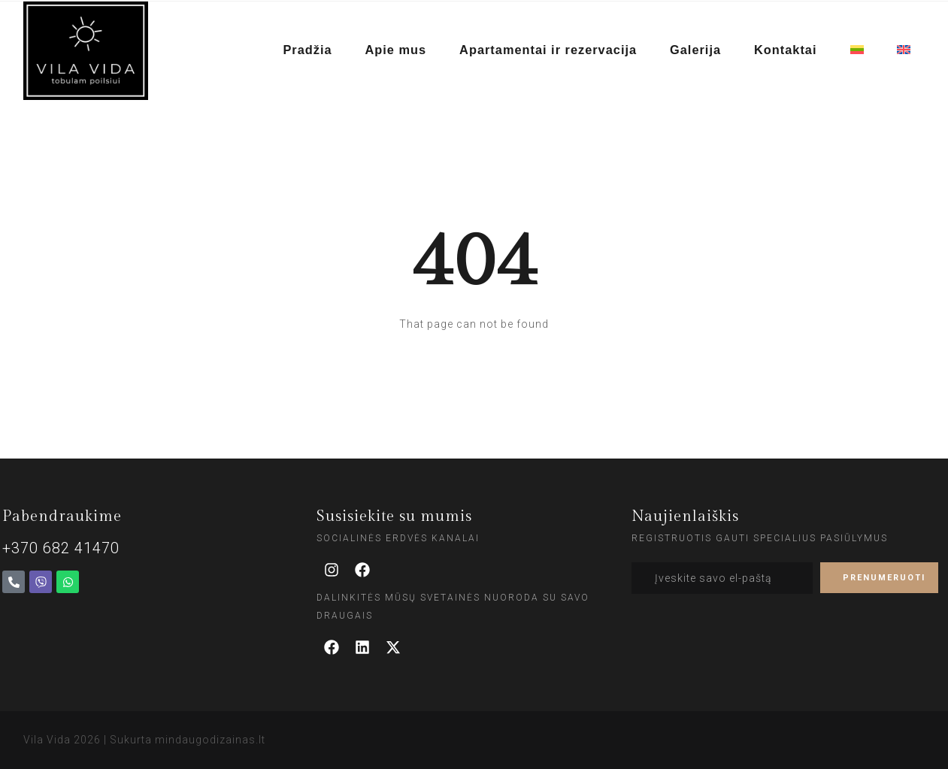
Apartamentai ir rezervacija (552, 50)
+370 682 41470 (61, 548)
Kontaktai (786, 50)
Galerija (697, 50)
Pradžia (314, 50)
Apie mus (401, 50)
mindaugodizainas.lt (210, 740)
